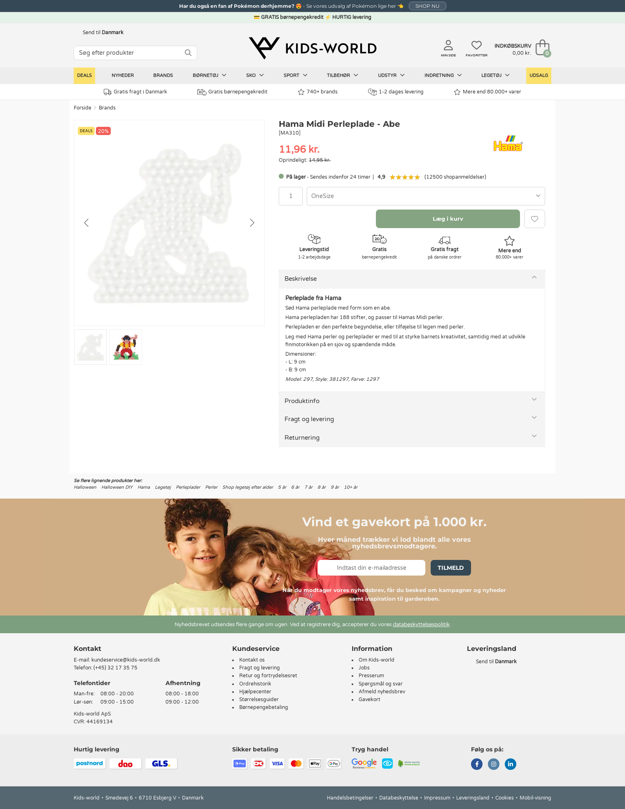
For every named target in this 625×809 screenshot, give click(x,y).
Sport (296, 75)
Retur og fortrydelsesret (268, 675)
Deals (84, 75)
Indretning (443, 75)
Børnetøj (209, 75)
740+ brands (318, 92)
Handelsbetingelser (350, 798)
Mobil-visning (535, 798)
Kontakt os (252, 660)
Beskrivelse (301, 278)
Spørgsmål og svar (381, 684)
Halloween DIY (117, 487)
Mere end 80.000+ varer (487, 92)
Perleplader (188, 487)
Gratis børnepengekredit (232, 92)
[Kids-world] (312, 48)
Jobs (364, 668)
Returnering (302, 437)
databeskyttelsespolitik (421, 624)
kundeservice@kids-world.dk (125, 660)
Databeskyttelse (398, 798)
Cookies (504, 798)
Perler (211, 487)
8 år (321, 487)
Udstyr (391, 75)
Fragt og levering (309, 419)
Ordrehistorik (255, 684)
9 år (335, 487)
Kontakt (87, 649)
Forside (82, 108)
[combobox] (426, 196)
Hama (144, 487)
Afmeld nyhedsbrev (382, 692)
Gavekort (369, 699)
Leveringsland (473, 798)
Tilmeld (451, 567)
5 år (282, 487)
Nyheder (123, 75)
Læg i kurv (448, 218)
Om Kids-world (376, 660)
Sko (255, 75)
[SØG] (188, 53)
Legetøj (495, 75)
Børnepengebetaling (263, 707)
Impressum (437, 798)
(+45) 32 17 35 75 (115, 668)
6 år (295, 487)
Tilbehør (342, 75)
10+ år (350, 487)
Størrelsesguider (259, 699)
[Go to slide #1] (90, 347)
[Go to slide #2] (126, 347)
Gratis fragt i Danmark (135, 92)
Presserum (371, 675)
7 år (308, 487)
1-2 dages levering (396, 92)
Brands (163, 75)
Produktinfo (302, 401)
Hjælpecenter (255, 692)
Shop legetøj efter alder (247, 487)
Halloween (85, 487)
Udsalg (538, 75)
